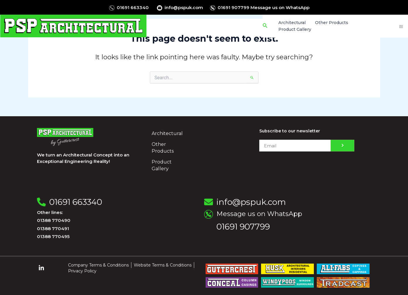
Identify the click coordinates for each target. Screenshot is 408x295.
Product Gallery (162, 165)
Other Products (163, 147)
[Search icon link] (266, 26)
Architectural (167, 133)
